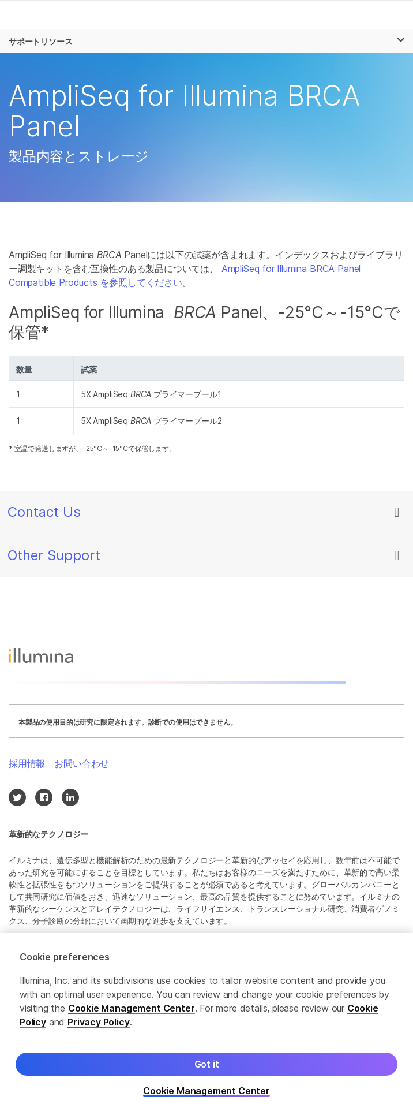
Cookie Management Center (131, 1008)
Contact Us (44, 512)
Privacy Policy (98, 1022)
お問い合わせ (81, 763)
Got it (206, 1064)
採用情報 (27, 763)
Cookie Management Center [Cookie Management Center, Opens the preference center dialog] (206, 1091)
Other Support (53, 555)
